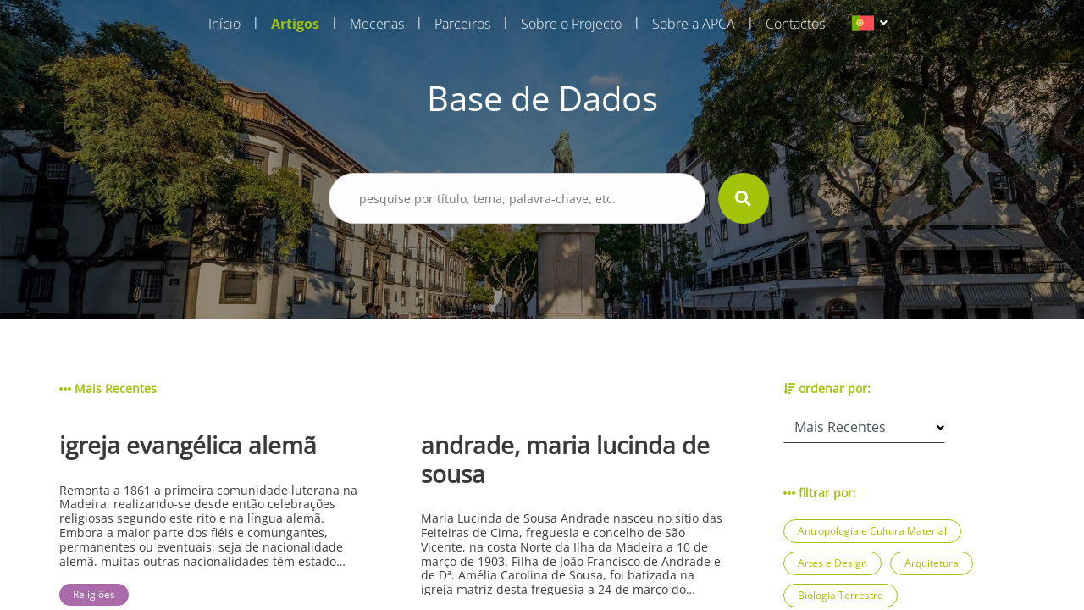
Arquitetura (931, 563)
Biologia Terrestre (840, 595)
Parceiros (462, 23)
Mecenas (377, 23)
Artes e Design (832, 563)
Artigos (295, 23)
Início (224, 23)
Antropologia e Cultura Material (872, 531)
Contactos (795, 23)
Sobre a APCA (693, 23)
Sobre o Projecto (571, 23)
